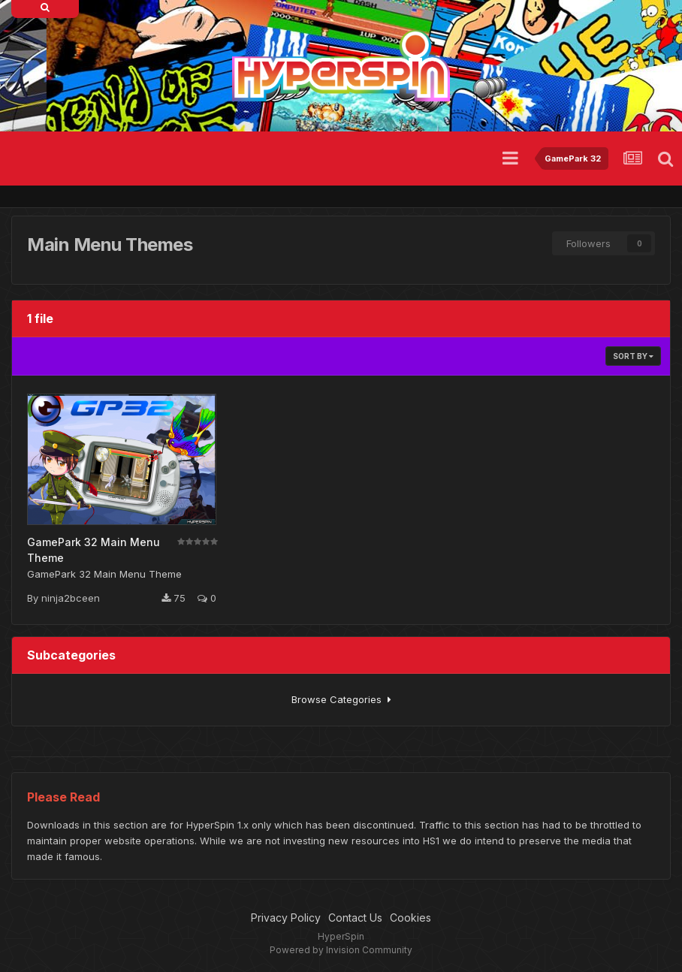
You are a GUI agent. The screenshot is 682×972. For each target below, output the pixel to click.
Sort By (633, 356)
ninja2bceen (70, 598)
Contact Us (355, 917)
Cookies (410, 917)
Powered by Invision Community (341, 949)
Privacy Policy (286, 917)
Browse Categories (341, 699)
